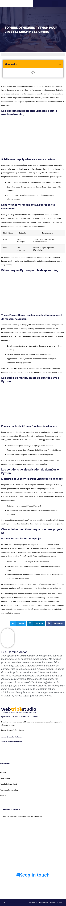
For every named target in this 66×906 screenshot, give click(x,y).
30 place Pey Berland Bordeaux (11, 741)
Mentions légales (56, 902)
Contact (3, 796)
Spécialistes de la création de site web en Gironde (19, 717)
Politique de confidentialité (38, 902)
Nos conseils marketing (9, 790)
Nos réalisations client (8, 784)
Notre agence (5, 778)
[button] (55, 4)
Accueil (3, 772)
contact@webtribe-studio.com (11, 737)
